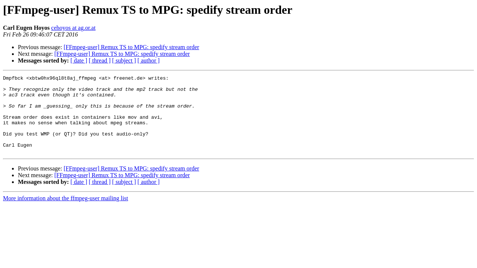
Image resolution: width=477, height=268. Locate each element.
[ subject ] (124, 60)
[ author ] (149, 60)
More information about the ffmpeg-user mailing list (65, 214)
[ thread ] (100, 60)
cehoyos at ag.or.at (73, 28)
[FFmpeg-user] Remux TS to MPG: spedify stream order (131, 47)
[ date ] (78, 60)
